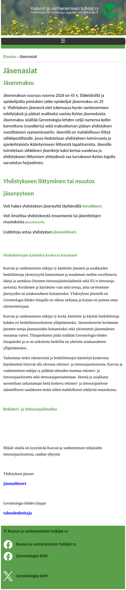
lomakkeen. (93, 206)
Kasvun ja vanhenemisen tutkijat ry (46, 544)
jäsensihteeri (65, 232)
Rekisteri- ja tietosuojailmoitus (30, 409)
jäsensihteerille (34, 222)
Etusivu (9, 56)
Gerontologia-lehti (31, 556)
